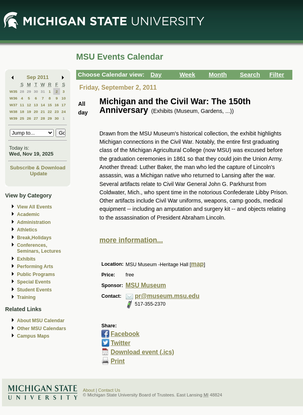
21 (43, 111)
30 (36, 91)
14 (43, 105)
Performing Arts (35, 266)
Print (117, 361)
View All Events (34, 207)
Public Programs (36, 274)
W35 (13, 91)
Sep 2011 (38, 77)
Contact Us (109, 390)
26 (29, 118)
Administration (33, 222)
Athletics (27, 230)
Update (38, 174)
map (197, 264)
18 (22, 111)
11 (22, 105)
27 (36, 118)
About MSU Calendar (40, 320)
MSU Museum (145, 285)
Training (26, 297)
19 (29, 111)
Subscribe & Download (37, 168)
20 (36, 111)
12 (29, 105)
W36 (13, 98)
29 (29, 91)
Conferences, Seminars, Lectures (39, 248)
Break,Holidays (34, 237)
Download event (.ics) (142, 352)
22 (50, 111)
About (89, 390)
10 (64, 98)
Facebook (124, 333)
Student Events (34, 290)
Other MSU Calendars (41, 328)
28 (22, 91)
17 (64, 105)
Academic (28, 214)
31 (43, 91)
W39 (13, 118)
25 (22, 118)
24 (64, 111)
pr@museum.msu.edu (167, 296)
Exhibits (26, 259)
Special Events (33, 282)
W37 (13, 105)
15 (50, 105)
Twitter (120, 343)
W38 (13, 111)
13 (36, 105)
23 (56, 111)
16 (56, 105)
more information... (131, 240)
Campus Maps (33, 336)
